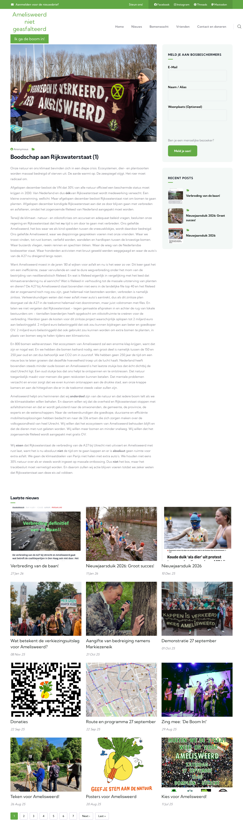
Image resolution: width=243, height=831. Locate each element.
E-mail (172, 67)
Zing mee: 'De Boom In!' (184, 721)
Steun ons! (136, 4)
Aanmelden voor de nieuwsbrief (37, 4)
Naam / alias (177, 87)
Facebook (162, 4)
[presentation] (197, 130)
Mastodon (219, 4)
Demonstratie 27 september (189, 640)
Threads (201, 4)
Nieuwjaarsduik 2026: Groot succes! (120, 565)
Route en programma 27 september (121, 721)
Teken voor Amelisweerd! (34, 796)
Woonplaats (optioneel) (185, 107)
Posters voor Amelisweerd (111, 796)
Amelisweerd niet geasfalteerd (29, 21)
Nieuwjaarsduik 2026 (200, 235)
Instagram (182, 4)
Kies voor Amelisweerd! (184, 796)
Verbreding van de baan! (203, 196)
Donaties (19, 721)
